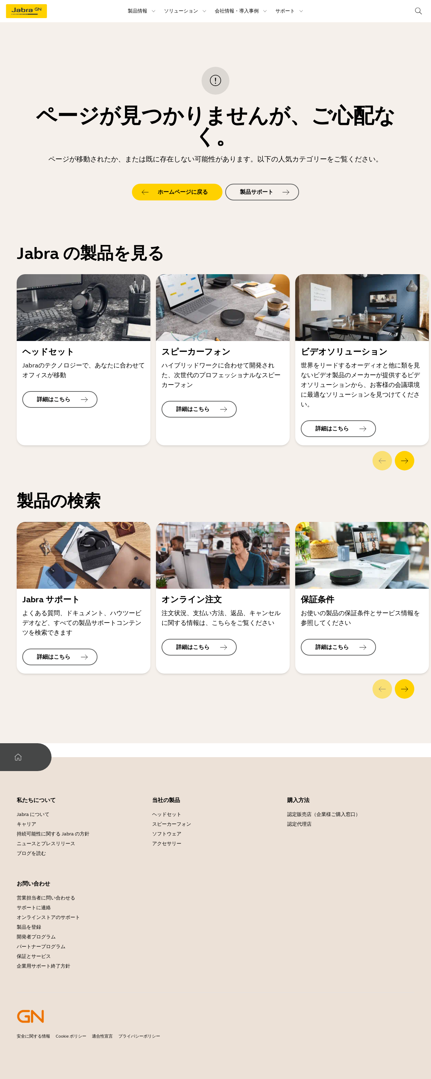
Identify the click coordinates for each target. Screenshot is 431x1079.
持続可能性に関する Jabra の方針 (53, 834)
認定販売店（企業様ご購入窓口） (323, 814)
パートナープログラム (41, 947)
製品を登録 (29, 927)
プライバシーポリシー (139, 1036)
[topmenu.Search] (418, 11)
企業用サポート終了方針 (43, 966)
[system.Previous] (382, 460)
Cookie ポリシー (71, 1036)
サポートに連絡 (34, 908)
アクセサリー (166, 844)
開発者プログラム (36, 937)
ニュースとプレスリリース (46, 844)
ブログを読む (31, 853)
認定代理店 (299, 824)
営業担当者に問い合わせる (46, 898)
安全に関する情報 (33, 1036)
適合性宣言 (102, 1036)
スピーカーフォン (171, 824)
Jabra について (33, 814)
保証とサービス (34, 956)
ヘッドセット (166, 814)
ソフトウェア (166, 834)
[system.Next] (404, 460)
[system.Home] (18, 757)
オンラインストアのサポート (48, 917)
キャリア (26, 824)
